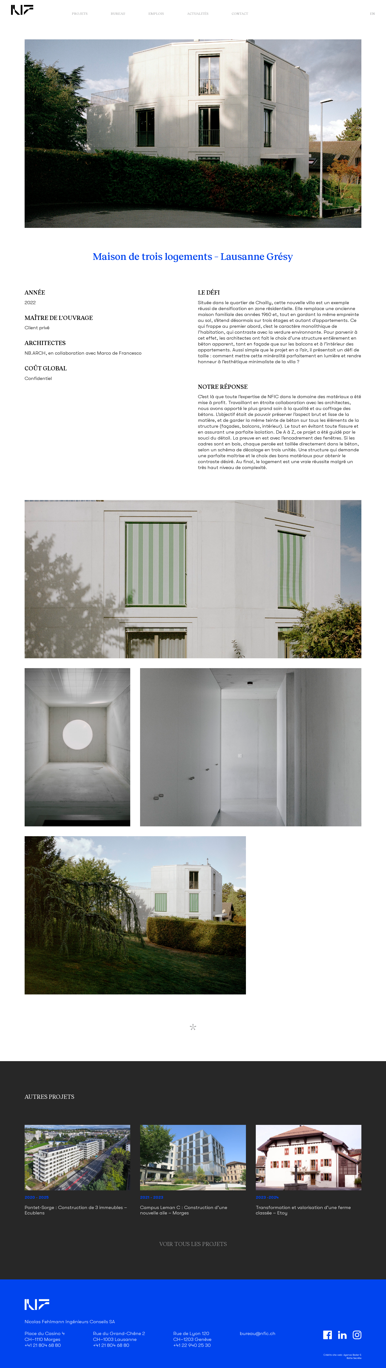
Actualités (198, 14)
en (372, 14)
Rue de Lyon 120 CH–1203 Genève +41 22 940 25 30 (192, 1339)
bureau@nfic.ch (257, 1333)
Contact (240, 14)
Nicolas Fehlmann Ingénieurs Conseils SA (70, 1321)
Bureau (118, 14)
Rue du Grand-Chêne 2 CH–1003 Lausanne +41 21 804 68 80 (119, 1339)
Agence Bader (351, 1354)
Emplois (156, 14)
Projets (80, 14)
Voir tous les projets (193, 1243)
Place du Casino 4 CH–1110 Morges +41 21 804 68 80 (45, 1339)
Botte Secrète (354, 1358)
